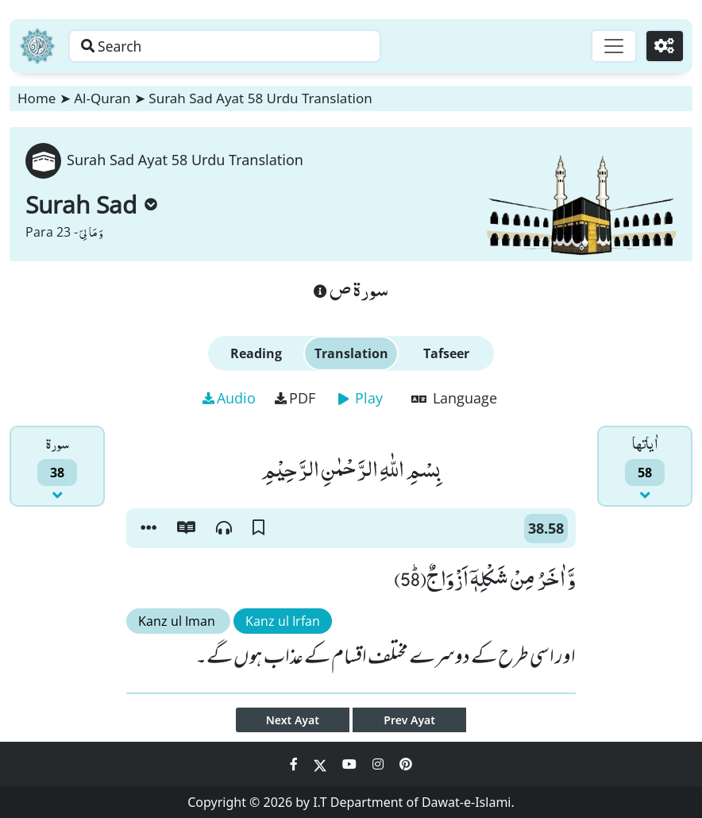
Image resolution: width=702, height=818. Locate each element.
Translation (351, 353)
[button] (148, 528)
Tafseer (446, 353)
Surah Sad (91, 204)
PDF (295, 397)
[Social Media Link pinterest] (405, 764)
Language (454, 397)
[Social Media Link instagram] (379, 764)
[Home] (37, 46)
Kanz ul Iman (178, 621)
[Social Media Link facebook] (295, 764)
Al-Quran (102, 98)
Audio (229, 397)
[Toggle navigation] (611, 46)
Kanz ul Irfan (282, 621)
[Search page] (248, 46)
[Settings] (663, 46)
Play (360, 397)
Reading (256, 353)
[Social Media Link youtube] (351, 764)
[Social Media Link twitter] (322, 764)
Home (36, 98)
